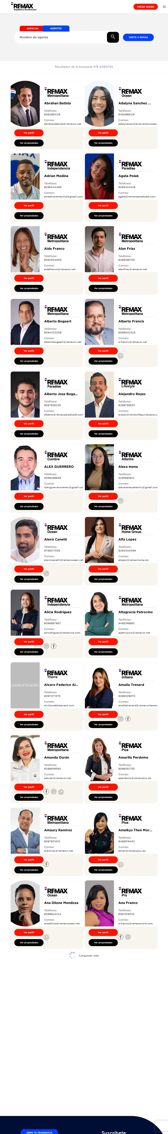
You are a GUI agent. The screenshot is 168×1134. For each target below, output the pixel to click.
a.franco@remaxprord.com (135, 923)
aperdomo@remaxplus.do (134, 778)
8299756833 (126, 405)
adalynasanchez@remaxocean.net (140, 123)
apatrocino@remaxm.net (134, 632)
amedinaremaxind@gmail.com (63, 196)
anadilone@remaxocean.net (62, 923)
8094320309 (52, 332)
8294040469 (127, 550)
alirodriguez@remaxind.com (62, 632)
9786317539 (52, 550)
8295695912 (126, 477)
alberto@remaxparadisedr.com (63, 414)
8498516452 (126, 841)
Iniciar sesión (146, 7)
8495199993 (126, 623)
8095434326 (126, 187)
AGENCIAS (32, 28)
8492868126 (126, 114)
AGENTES (56, 28)
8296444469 (52, 187)
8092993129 (52, 114)
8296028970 (126, 696)
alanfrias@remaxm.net (132, 269)
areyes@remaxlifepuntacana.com (139, 414)
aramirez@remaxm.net (58, 850)
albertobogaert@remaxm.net (62, 341)
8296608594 (52, 768)
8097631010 (52, 841)
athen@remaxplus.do (132, 850)
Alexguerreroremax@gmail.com (64, 487)
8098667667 (52, 623)
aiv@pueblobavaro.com (59, 705)
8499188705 (126, 259)
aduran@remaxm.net (57, 778)
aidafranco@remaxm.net (60, 269)
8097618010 (126, 914)
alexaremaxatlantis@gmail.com (138, 487)
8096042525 (126, 332)
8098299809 (52, 477)
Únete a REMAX (138, 37)
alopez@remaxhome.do (133, 560)
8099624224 (52, 914)
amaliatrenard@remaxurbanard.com (141, 705)
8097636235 (52, 405)
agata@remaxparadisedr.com (137, 196)
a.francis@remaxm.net (132, 341)
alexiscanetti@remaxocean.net (63, 560)
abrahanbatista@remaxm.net (62, 123)
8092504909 (52, 259)
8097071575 (52, 696)
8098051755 (126, 768)
